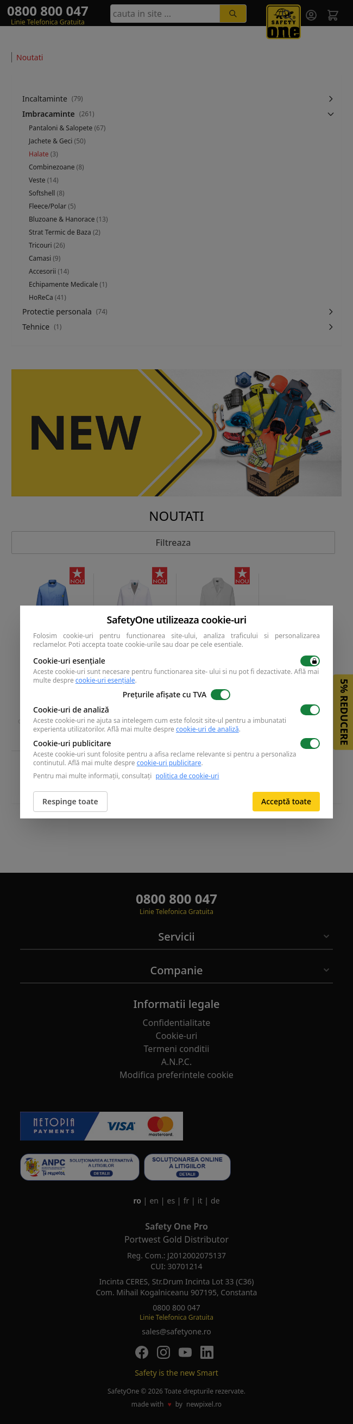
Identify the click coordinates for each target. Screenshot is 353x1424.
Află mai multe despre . (174, 729)
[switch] (310, 661)
